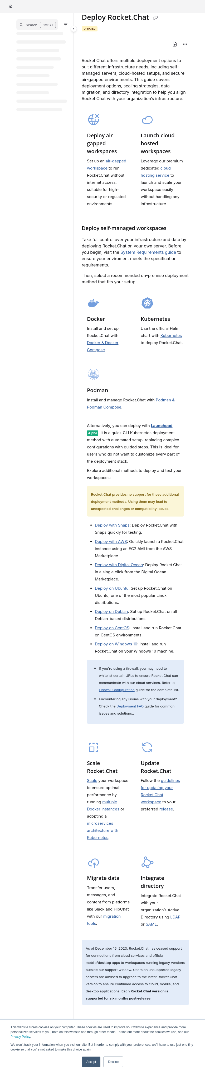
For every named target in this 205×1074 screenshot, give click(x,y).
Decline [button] (113, 1062)
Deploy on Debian (111, 611)
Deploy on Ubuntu (112, 588)
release (166, 809)
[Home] (11, 6)
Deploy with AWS (111, 541)
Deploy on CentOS (112, 627)
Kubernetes (171, 335)
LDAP (175, 917)
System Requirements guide (148, 252)
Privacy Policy (20, 1037)
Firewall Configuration (117, 690)
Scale (92, 780)
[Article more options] (185, 44)
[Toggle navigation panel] (74, 29)
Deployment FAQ (130, 706)
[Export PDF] (174, 44)
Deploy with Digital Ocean (119, 564)
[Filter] (65, 24)
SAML (151, 924)
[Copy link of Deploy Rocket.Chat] (155, 18)
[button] (37, 24)
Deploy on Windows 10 (116, 643)
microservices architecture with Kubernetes (102, 830)
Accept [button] (91, 1062)
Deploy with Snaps (112, 525)
